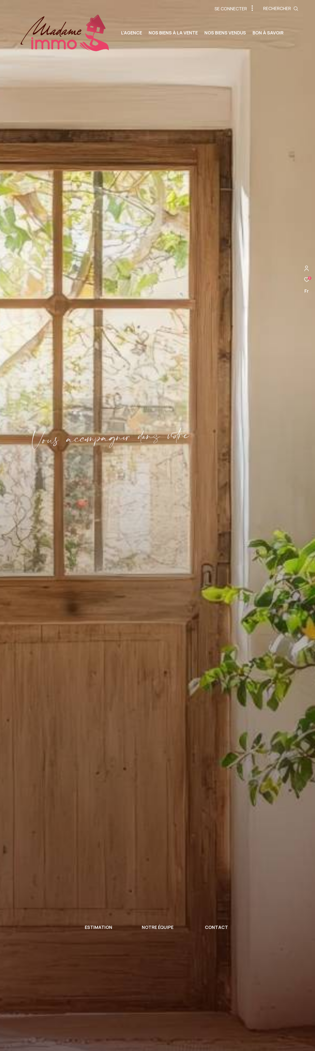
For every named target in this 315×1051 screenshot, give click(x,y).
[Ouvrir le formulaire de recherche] (292, 8)
